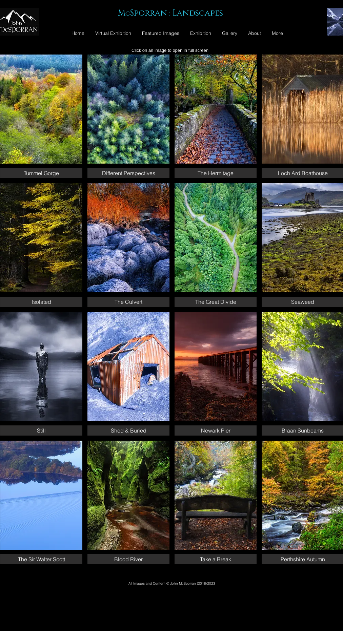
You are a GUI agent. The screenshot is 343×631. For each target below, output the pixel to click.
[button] (41, 116)
